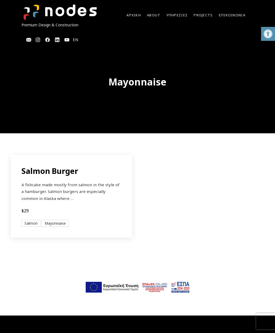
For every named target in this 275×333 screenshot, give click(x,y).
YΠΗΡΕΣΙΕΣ (177, 15)
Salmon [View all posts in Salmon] (31, 223)
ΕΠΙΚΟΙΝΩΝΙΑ (232, 15)
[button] (268, 34)
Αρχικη (133, 15)
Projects (203, 15)
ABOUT (154, 15)
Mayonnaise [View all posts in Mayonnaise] (55, 223)
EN (75, 39)
